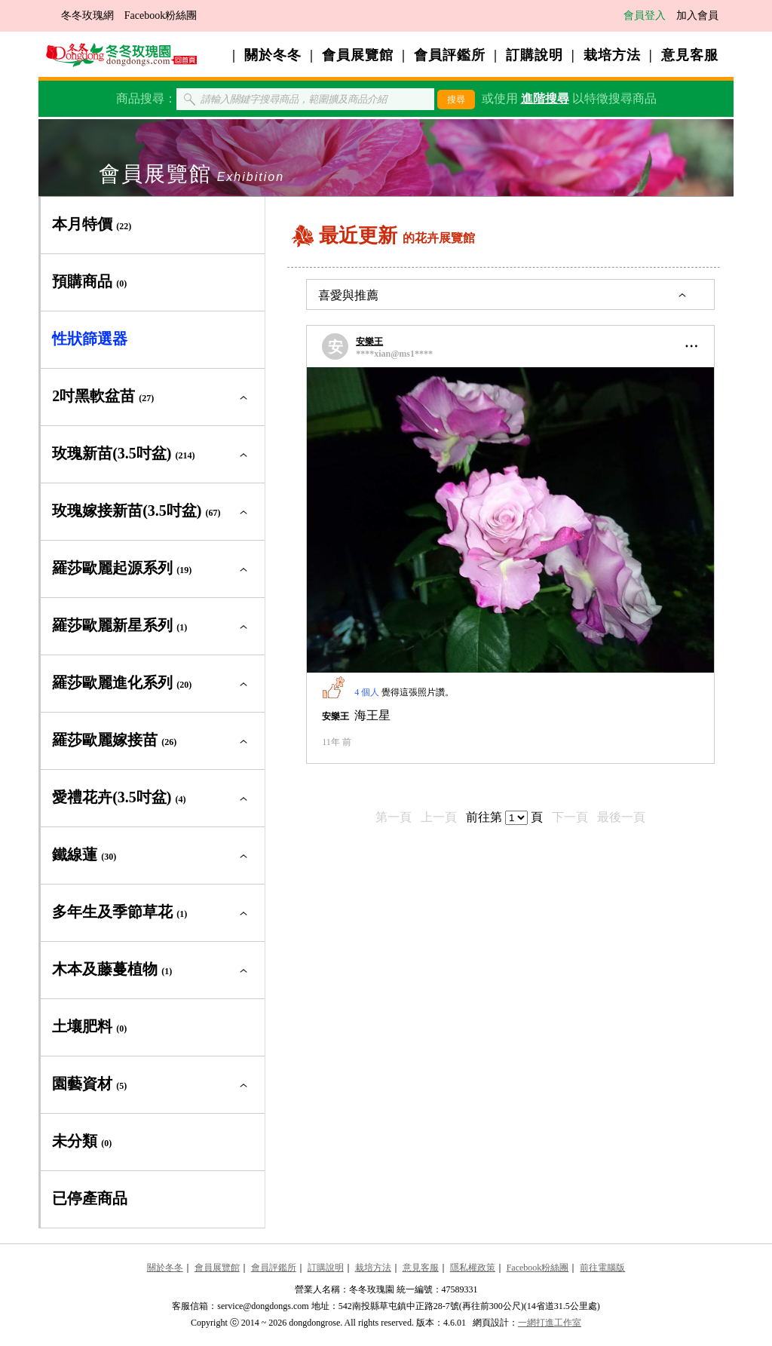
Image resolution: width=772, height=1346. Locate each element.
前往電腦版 (602, 1267)
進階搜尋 (545, 98)
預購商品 (89, 281)
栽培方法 (612, 55)
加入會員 (697, 15)
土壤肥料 (89, 1026)
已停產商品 (89, 1198)
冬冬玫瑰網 (87, 15)
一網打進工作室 (549, 1322)
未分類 (82, 1141)
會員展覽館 (358, 55)
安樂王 (369, 341)
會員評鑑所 (450, 55)
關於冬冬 (273, 55)
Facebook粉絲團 (160, 15)
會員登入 (644, 15)
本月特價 (91, 224)
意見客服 (689, 55)
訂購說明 (534, 55)
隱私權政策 (472, 1267)
